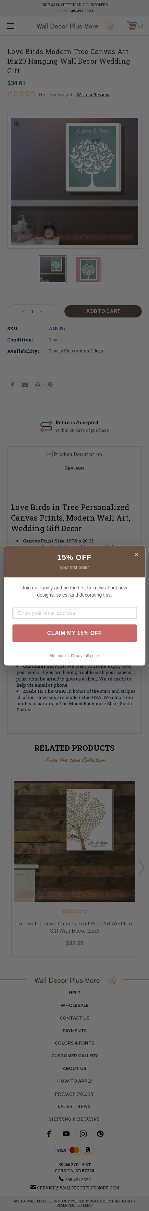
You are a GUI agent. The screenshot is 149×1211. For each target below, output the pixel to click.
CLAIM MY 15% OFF (74, 633)
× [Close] (136, 554)
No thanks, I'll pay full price (74, 655)
